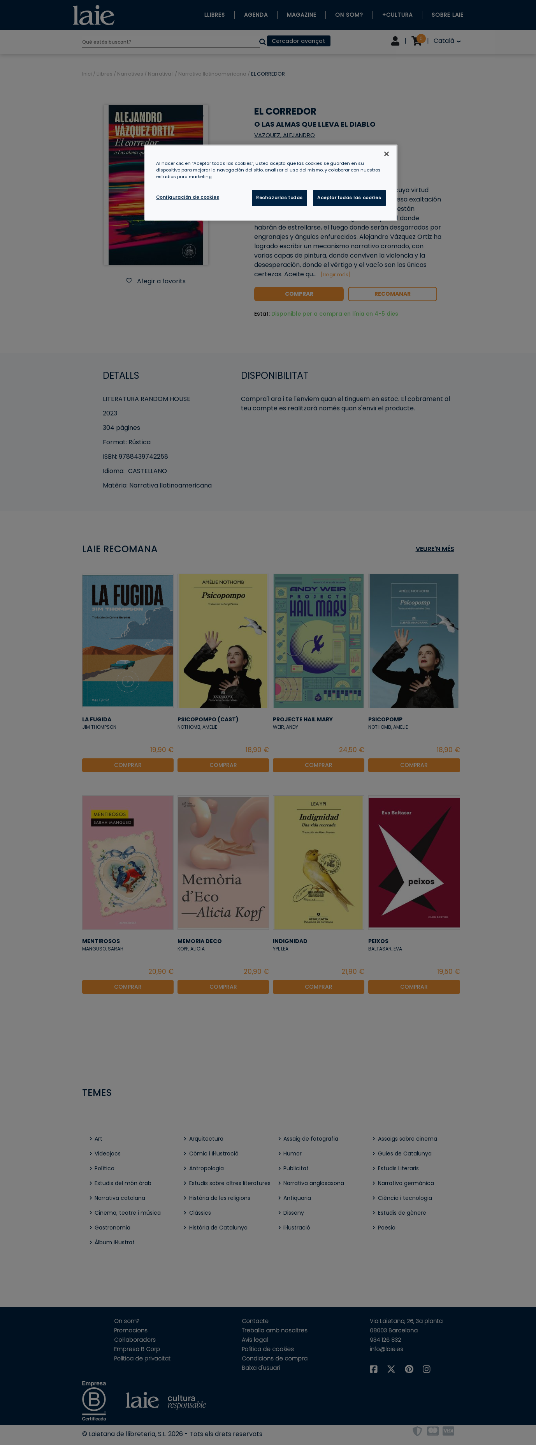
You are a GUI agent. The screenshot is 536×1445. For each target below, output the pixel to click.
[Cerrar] (386, 154)
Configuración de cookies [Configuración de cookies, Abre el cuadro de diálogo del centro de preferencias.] (188, 197)
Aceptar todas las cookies (349, 197)
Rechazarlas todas (279, 197)
